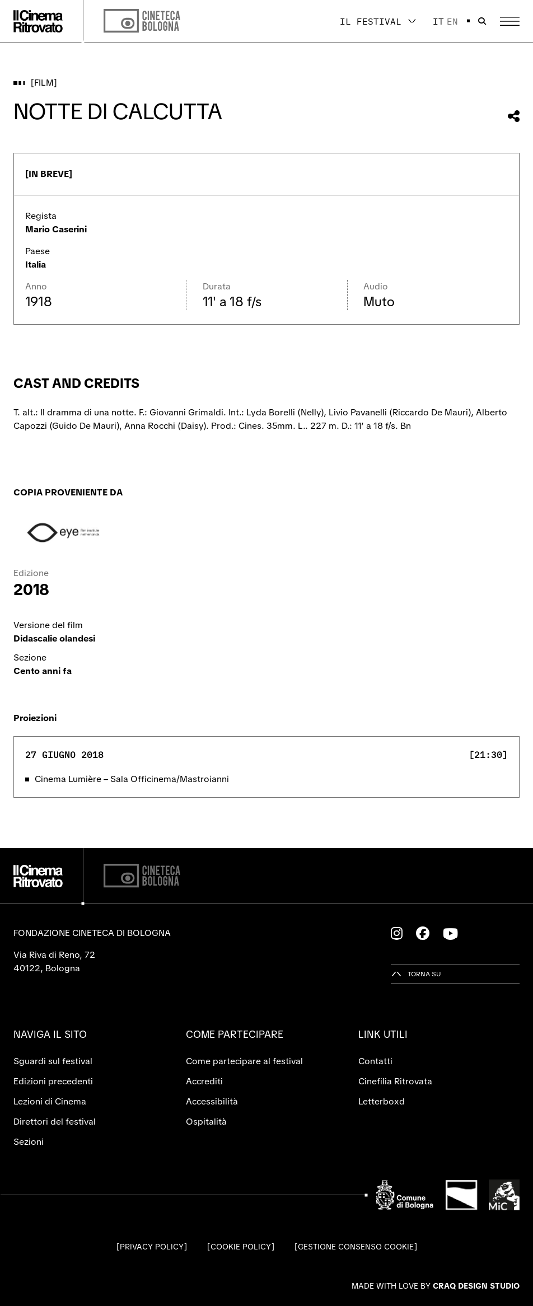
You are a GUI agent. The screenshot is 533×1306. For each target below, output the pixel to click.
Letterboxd (381, 1101)
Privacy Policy (152, 1247)
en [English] (452, 21)
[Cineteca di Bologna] (142, 876)
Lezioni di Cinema (49, 1101)
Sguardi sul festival (52, 1061)
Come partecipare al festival (244, 1061)
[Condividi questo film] (514, 116)
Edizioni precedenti (53, 1081)
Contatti (375, 1061)
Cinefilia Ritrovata (395, 1081)
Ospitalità (206, 1121)
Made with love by (436, 1286)
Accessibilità (212, 1101)
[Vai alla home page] (38, 21)
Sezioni (28, 1142)
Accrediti (204, 1081)
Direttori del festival (54, 1121)
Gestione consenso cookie (356, 1247)
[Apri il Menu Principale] (510, 21)
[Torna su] (416, 974)
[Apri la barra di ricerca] (482, 21)
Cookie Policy (241, 1247)
